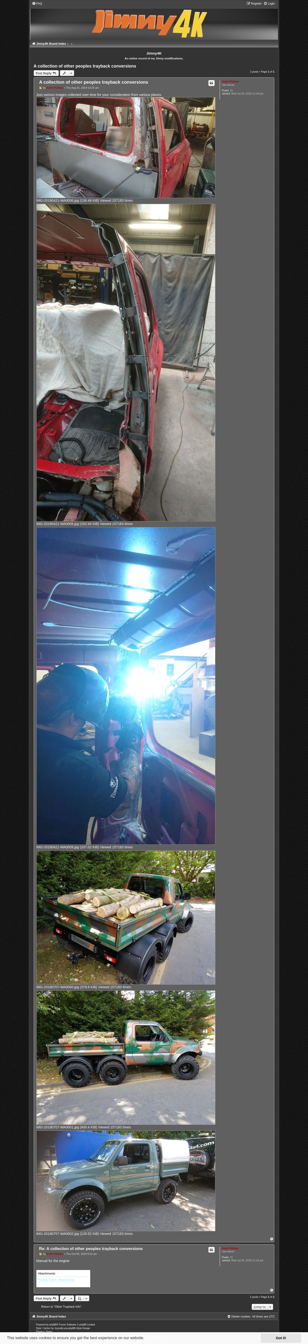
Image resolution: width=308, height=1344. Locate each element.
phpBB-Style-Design (79, 1328)
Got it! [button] (281, 1338)
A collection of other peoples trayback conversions (85, 66)
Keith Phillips (230, 81)
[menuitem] (37, 3)
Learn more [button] (156, 1338)
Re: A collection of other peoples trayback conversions (91, 1248)
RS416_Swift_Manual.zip (56, 1279)
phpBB (53, 1324)
